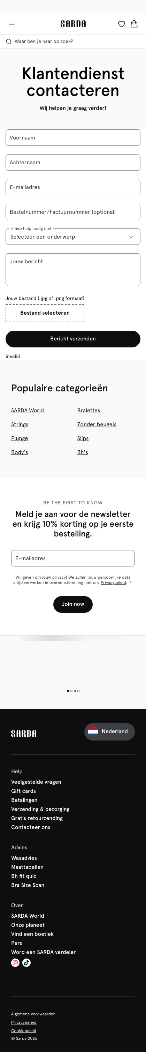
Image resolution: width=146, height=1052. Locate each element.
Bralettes (88, 410)
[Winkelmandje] (134, 23)
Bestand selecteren (45, 313)
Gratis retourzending (37, 819)
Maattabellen (27, 867)
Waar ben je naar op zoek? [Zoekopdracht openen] (39, 41)
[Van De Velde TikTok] (26, 964)
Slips (83, 438)
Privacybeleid (113, 582)
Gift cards (23, 791)
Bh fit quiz (23, 876)
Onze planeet (28, 925)
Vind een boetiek (32, 934)
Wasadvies (24, 858)
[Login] (121, 23)
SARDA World (27, 410)
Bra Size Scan (28, 885)
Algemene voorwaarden (33, 1014)
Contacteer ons (30, 828)
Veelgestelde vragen (36, 782)
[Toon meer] (130, 582)
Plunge (19, 438)
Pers (16, 943)
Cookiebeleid (23, 1030)
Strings (19, 424)
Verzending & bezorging (40, 809)
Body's (19, 452)
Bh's (82, 452)
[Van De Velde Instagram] (15, 964)
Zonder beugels (97, 424)
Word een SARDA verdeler (43, 952)
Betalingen (24, 800)
